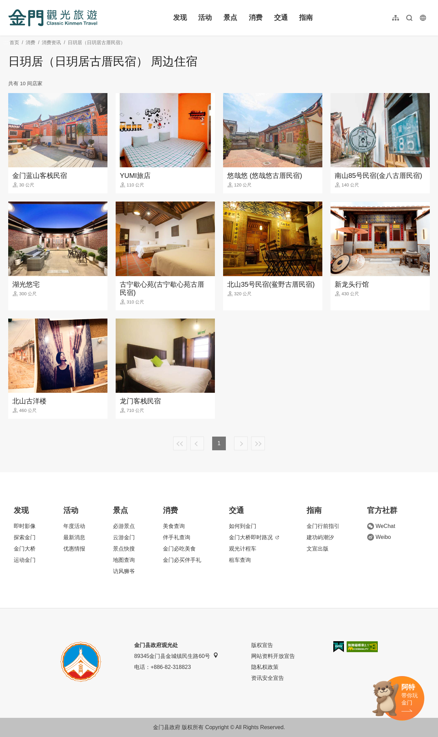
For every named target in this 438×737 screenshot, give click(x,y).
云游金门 (124, 537)
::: (10, 4)
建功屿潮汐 (320, 537)
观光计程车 (242, 549)
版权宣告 (262, 645)
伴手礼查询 (176, 537)
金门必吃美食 (179, 549)
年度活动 (74, 526)
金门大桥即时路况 (254, 537)
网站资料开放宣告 (273, 656)
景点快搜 (124, 549)
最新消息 (74, 537)
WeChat (381, 526)
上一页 (197, 443)
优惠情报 (74, 549)
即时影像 (25, 526)
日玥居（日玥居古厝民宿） (96, 42)
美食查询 (174, 526)
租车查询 (240, 560)
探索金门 (25, 537)
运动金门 (25, 560)
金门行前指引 (323, 526)
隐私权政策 (265, 667)
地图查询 (124, 560)
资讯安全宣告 (267, 678)
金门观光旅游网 (52, 17)
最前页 (180, 443)
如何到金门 (242, 526)
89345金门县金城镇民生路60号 (176, 655)
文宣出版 (317, 549)
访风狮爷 (124, 571)
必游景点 (124, 526)
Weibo (379, 537)
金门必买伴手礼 (182, 560)
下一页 (241, 443)
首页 (14, 42)
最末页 (258, 443)
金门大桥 (25, 549)
